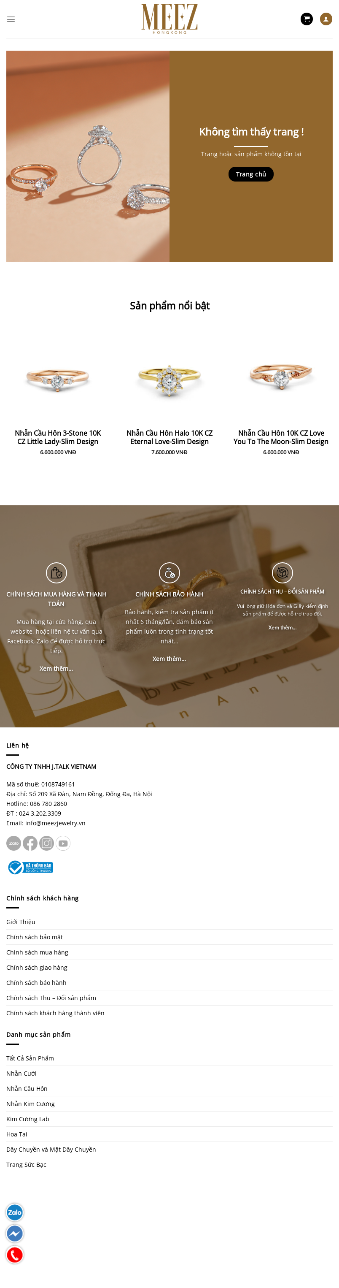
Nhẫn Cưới (21, 1073)
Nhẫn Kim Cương (30, 1104)
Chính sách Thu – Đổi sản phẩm (51, 998)
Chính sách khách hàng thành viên (55, 1013)
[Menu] (11, 19)
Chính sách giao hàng (36, 967)
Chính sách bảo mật (34, 937)
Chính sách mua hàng (37, 952)
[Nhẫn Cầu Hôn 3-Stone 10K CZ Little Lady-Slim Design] (58, 372)
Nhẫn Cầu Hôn (27, 1089)
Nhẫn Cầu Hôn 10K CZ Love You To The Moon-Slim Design (281, 438)
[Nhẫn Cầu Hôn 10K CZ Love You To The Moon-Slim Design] (281, 372)
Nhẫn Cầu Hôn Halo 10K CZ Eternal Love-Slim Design (169, 438)
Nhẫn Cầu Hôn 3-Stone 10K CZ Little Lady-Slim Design (58, 438)
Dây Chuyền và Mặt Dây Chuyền (51, 1149)
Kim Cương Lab (27, 1119)
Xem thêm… (56, 668)
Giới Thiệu (20, 922)
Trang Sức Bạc (26, 1165)
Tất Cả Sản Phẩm (30, 1058)
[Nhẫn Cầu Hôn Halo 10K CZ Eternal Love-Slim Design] (169, 372)
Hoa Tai (16, 1134)
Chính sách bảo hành (36, 983)
